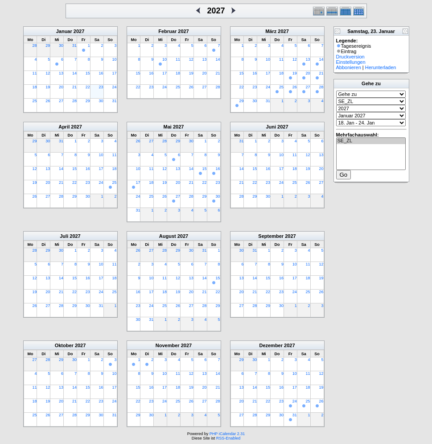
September (271, 236)
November (168, 345)
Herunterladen (380, 67)
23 (101, 87)
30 (61, 45)
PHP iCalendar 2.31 (227, 434)
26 (47, 101)
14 (74, 73)
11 (34, 73)
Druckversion (350, 56)
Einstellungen (351, 62)
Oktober (64, 345)
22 (88, 87)
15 (88, 73)
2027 (79, 31)
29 (47, 45)
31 (74, 45)
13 (61, 73)
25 (34, 101)
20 (61, 87)
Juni (271, 126)
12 (47, 73)
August (167, 236)
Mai (168, 126)
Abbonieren (348, 67)
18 (34, 87)
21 (74, 87)
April (64, 126)
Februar (167, 31)
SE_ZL (371, 141)
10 (114, 59)
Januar (64, 31)
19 (47, 87)
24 (114, 87)
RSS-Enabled (228, 438)
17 (114, 73)
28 (34, 45)
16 (101, 73)
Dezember (271, 345)
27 (61, 101)
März (270, 31)
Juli (64, 236)
